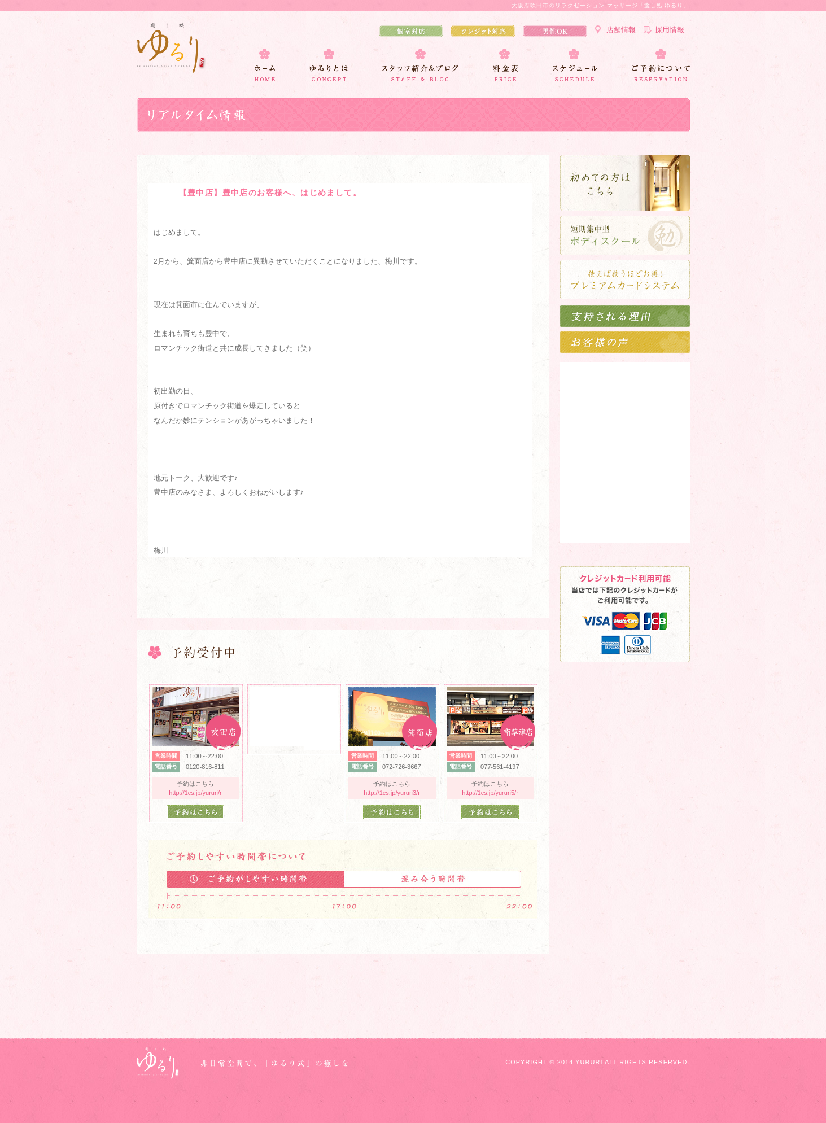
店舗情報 (621, 29)
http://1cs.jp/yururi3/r (392, 792)
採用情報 (669, 29)
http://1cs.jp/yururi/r (195, 792)
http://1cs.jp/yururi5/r (490, 792)
